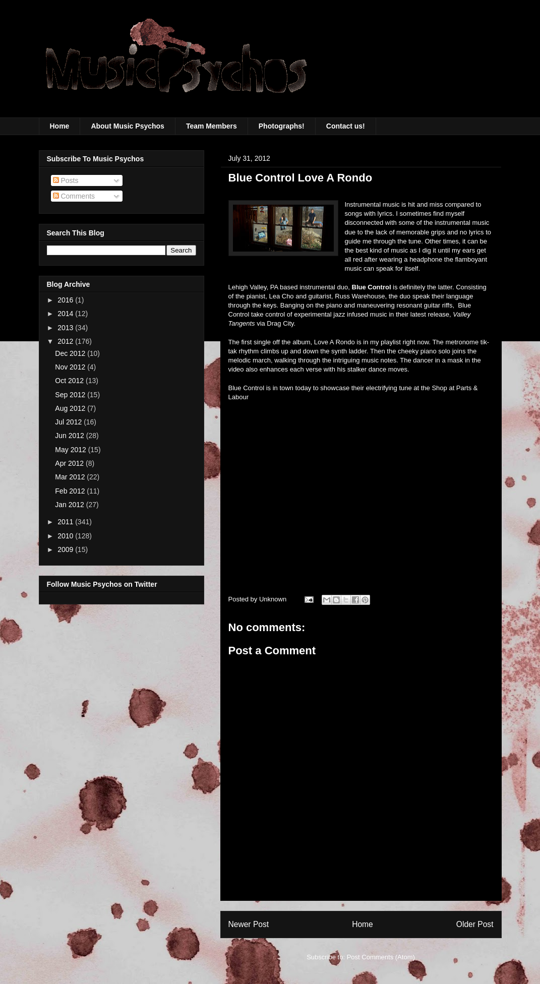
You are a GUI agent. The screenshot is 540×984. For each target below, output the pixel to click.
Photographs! (282, 126)
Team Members (211, 126)
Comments (74, 196)
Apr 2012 (70, 463)
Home (60, 126)
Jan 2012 (70, 505)
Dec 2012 (71, 353)
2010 (66, 536)
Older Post (475, 924)
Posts (66, 180)
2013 (66, 328)
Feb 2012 (71, 491)
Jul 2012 (69, 422)
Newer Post (248, 924)
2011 (66, 522)
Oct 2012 (70, 381)
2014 (66, 314)
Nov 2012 (71, 367)
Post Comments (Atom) (381, 957)
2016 (66, 300)
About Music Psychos (127, 126)
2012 (66, 341)
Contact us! (345, 126)
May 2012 (71, 450)
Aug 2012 (71, 408)
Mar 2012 (71, 477)
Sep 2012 (71, 395)
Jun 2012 (70, 436)
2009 (66, 549)
